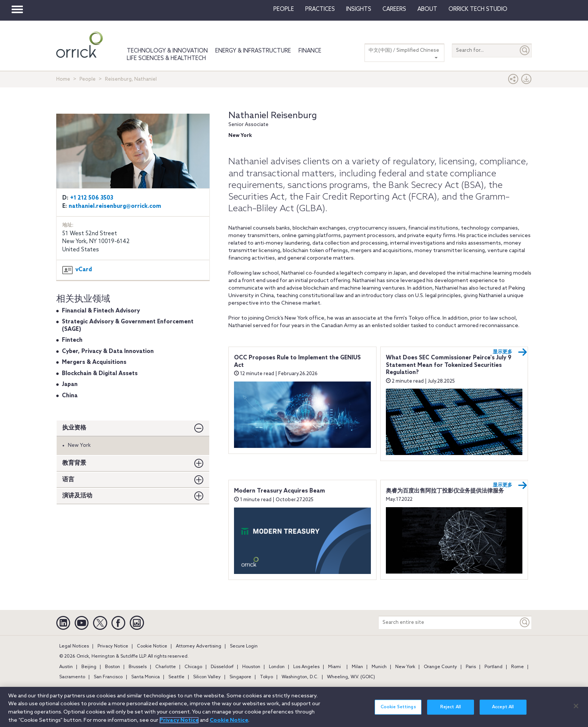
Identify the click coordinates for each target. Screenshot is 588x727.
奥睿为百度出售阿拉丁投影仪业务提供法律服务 (445, 491)
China (70, 395)
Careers (394, 9)
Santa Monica (145, 677)
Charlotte (165, 667)
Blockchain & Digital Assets (100, 373)
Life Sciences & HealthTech (166, 58)
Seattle (176, 677)
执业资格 (74, 427)
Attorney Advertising (198, 646)
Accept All (503, 707)
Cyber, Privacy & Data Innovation (108, 351)
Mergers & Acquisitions (94, 362)
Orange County (440, 667)
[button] (513, 81)
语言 (68, 479)
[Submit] (525, 50)
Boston (112, 667)
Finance (309, 51)
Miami (334, 667)
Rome (517, 667)
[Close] (576, 706)
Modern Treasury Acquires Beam (279, 491)
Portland (493, 667)
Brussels (138, 667)
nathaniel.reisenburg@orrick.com (115, 206)
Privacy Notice (113, 646)
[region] (294, 707)
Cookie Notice (152, 646)
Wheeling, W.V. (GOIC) (351, 677)
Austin (66, 667)
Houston (251, 667)
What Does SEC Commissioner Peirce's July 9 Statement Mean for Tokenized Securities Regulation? (449, 365)
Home (63, 79)
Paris (471, 667)
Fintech (72, 340)
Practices (320, 9)
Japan (70, 384)
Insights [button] (358, 9)
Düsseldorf (222, 667)
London (277, 667)
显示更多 (510, 352)
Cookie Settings (398, 707)
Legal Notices (74, 646)
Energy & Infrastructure (253, 51)
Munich (379, 667)
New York (405, 667)
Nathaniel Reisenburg (272, 115)
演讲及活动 (77, 495)
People (283, 9)
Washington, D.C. (300, 677)
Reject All (450, 707)
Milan (357, 667)
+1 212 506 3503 (91, 198)
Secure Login (244, 646)
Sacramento (72, 677)
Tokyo (266, 677)
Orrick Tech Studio (477, 9)
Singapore (240, 677)
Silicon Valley (207, 677)
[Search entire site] (448, 622)
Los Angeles (306, 667)
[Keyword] (525, 622)
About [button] (427, 9)
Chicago (193, 667)
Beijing (88, 667)
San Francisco (108, 677)
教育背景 (74, 463)
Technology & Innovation (167, 51)
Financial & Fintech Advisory (101, 311)
